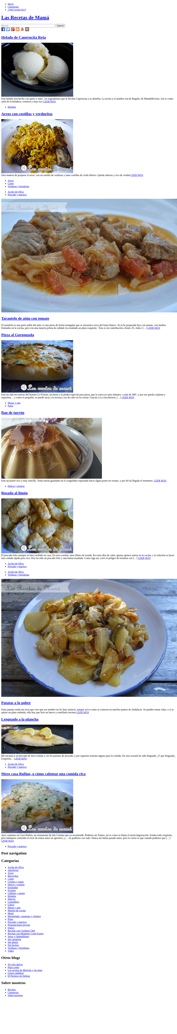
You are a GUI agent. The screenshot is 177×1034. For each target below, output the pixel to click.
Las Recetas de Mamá (25, 17)
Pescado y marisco (17, 194)
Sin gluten (13, 942)
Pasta (10, 405)
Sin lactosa (13, 945)
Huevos (11, 899)
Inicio (11, 4)
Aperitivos (13, 870)
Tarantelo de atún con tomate (25, 318)
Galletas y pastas (16, 893)
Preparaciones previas (19, 925)
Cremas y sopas (16, 881)
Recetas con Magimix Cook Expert (26, 933)
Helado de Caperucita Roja (23, 37)
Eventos (12, 890)
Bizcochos (13, 876)
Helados (12, 107)
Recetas (12, 989)
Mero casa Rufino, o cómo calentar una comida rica (43, 774)
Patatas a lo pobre (16, 703)
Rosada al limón (14, 493)
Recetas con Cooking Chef (21, 930)
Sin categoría (14, 939)
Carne (11, 183)
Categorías (13, 6)
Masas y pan (14, 403)
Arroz (11, 180)
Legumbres (13, 902)
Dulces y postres (16, 486)
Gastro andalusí (16, 973)
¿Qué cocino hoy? (17, 9)
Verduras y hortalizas (18, 186)
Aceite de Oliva (16, 191)
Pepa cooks (13, 967)
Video (11, 951)
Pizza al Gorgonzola (17, 335)
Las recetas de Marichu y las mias (25, 970)
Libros (11, 904)
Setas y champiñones (18, 936)
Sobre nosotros (15, 995)
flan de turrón (12, 412)
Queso (11, 927)
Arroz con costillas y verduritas (27, 114)
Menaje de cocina (17, 910)
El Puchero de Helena (19, 976)
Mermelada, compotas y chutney (24, 916)
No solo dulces (15, 964)
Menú (11, 913)
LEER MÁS (49, 101)
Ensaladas (13, 887)
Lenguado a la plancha (19, 719)
